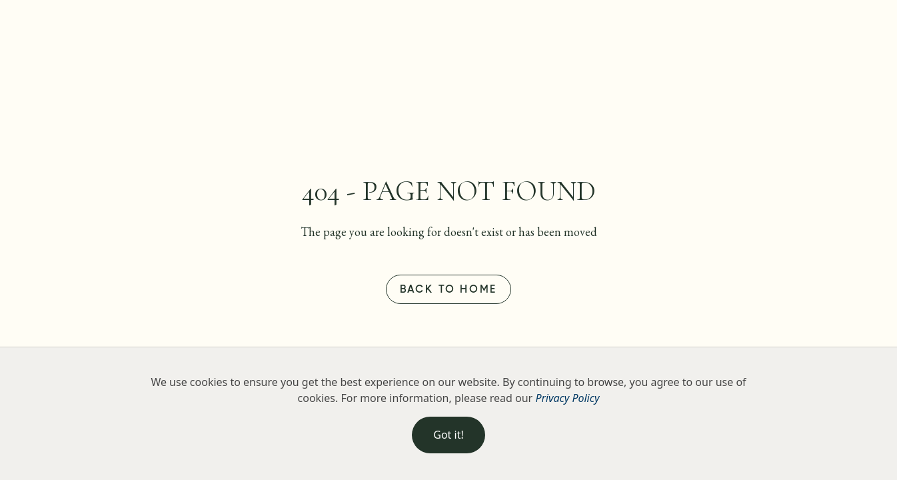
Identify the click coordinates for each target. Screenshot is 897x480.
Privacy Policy (567, 398)
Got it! (448, 434)
